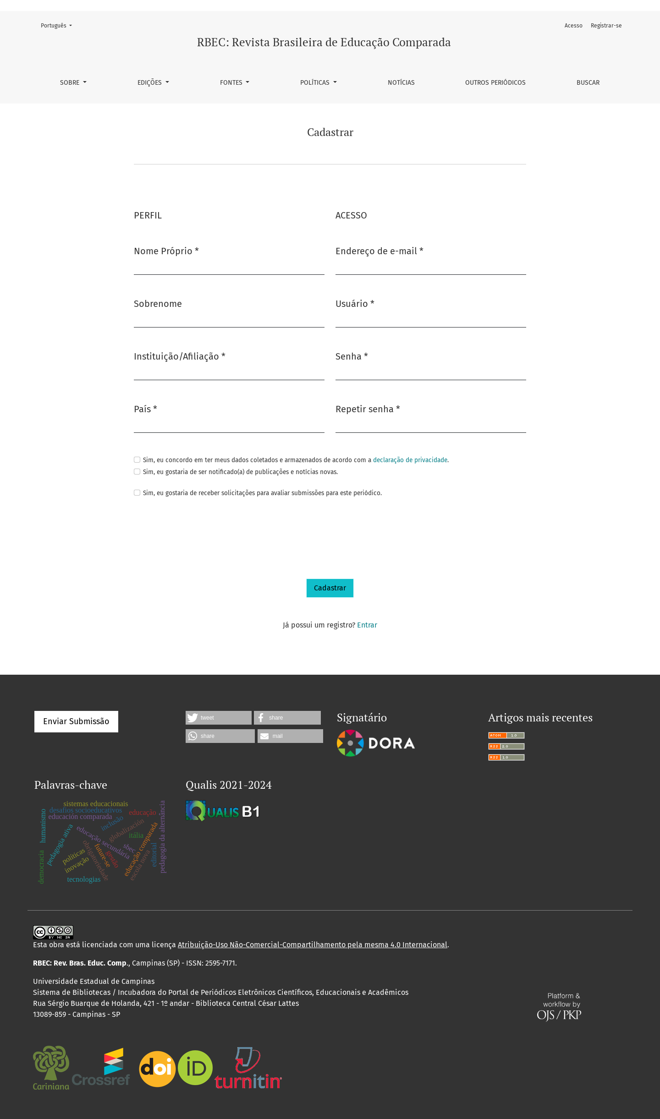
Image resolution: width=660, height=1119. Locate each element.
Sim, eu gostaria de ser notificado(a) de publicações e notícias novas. (240, 472)
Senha (352, 355)
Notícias (401, 83)
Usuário (355, 303)
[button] (219, 718)
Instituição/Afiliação (180, 355)
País (145, 408)
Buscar (588, 83)
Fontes (232, 83)
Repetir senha (368, 408)
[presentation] (203, 539)
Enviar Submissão (76, 721)
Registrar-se (606, 25)
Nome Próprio (166, 250)
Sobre (70, 83)
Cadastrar (330, 588)
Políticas (315, 83)
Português (59, 25)
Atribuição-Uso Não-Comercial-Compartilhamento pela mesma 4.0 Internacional (312, 944)
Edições (151, 83)
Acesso (574, 25)
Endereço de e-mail (380, 250)
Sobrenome (158, 303)
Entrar (367, 625)
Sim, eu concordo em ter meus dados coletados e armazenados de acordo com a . (296, 460)
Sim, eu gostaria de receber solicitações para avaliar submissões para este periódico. (262, 493)
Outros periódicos (495, 83)
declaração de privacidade (410, 460)
